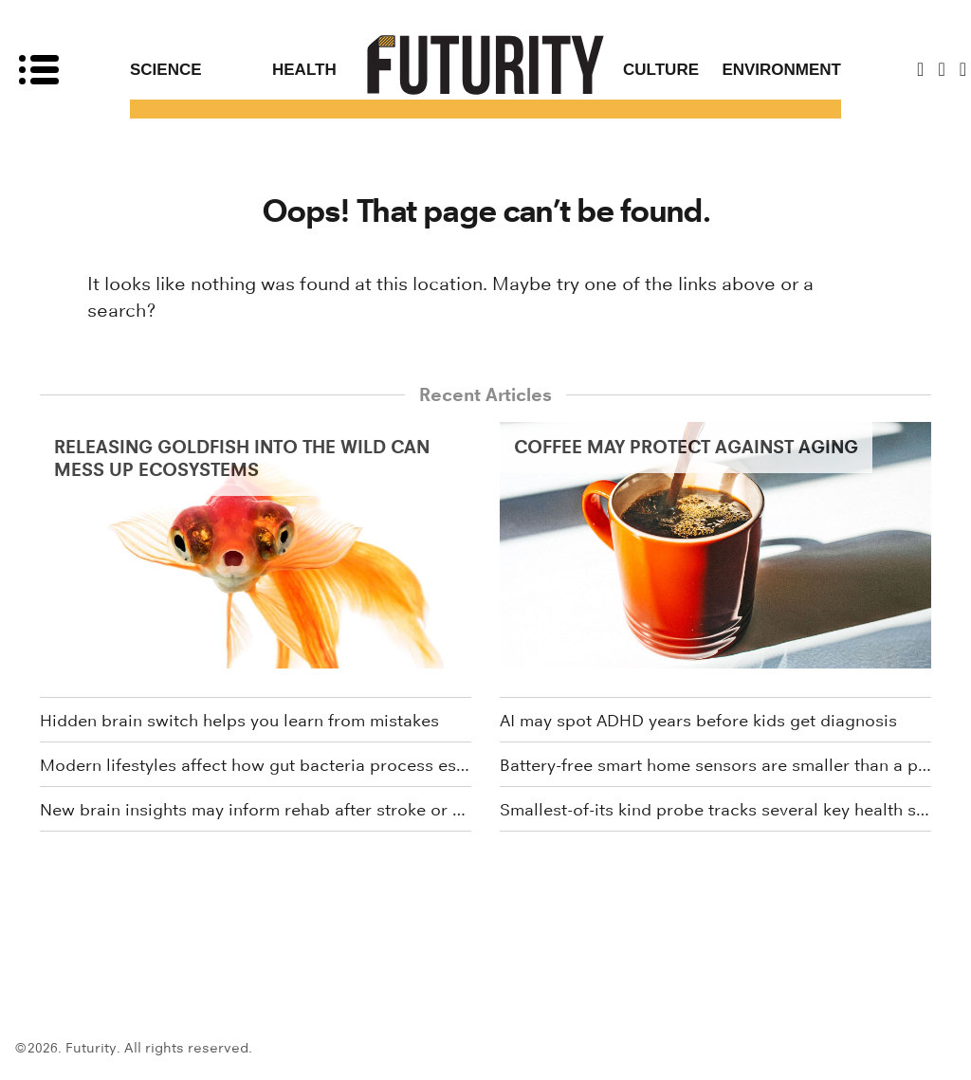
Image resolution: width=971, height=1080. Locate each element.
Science (166, 70)
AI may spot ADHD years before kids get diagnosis (698, 720)
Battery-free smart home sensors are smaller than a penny (715, 765)
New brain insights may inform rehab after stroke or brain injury (255, 809)
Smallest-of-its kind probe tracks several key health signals (715, 809)
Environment (781, 70)
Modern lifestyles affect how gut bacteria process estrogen (255, 765)
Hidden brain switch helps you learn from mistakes (239, 720)
